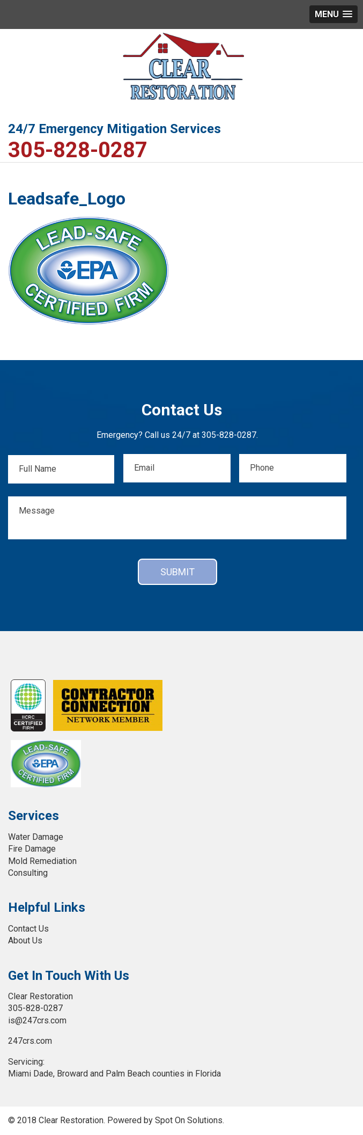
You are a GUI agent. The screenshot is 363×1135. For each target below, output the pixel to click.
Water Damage (35, 837)
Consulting (28, 873)
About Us (25, 940)
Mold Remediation (42, 861)
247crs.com (30, 1041)
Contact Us (28, 929)
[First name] (61, 469)
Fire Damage (32, 849)
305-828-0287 (77, 150)
